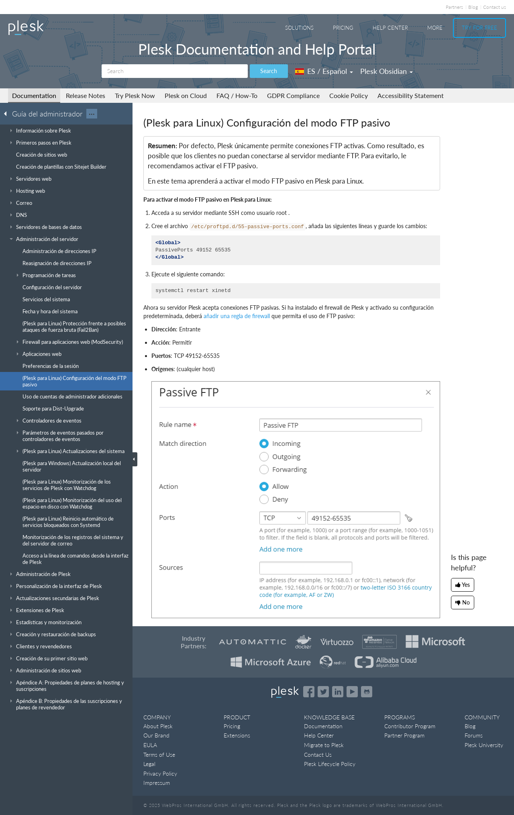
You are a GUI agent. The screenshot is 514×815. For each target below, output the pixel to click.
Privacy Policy (160, 773)
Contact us (494, 7)
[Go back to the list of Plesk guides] (7, 113)
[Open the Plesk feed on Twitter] (323, 691)
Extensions (237, 735)
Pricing (343, 28)
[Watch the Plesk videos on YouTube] (352, 691)
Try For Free (479, 28)
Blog (473, 7)
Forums (474, 735)
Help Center (390, 28)
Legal (149, 763)
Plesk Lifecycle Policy (329, 763)
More (435, 28)
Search (268, 70)
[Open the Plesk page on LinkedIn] (337, 691)
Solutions (299, 28)
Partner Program (404, 735)
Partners (454, 7)
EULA (150, 744)
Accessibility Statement (410, 95)
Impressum (156, 782)
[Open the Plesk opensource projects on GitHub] (366, 691)
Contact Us (318, 754)
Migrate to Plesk (324, 744)
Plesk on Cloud (186, 95)
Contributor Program (409, 726)
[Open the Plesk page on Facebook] (308, 691)
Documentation (34, 95)
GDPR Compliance (293, 95)
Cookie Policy (348, 95)
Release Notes (85, 95)
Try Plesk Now (135, 95)
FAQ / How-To (236, 95)
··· (92, 113)
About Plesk (158, 726)
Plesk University (484, 744)
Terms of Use (159, 754)
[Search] (175, 71)
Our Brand (156, 735)
